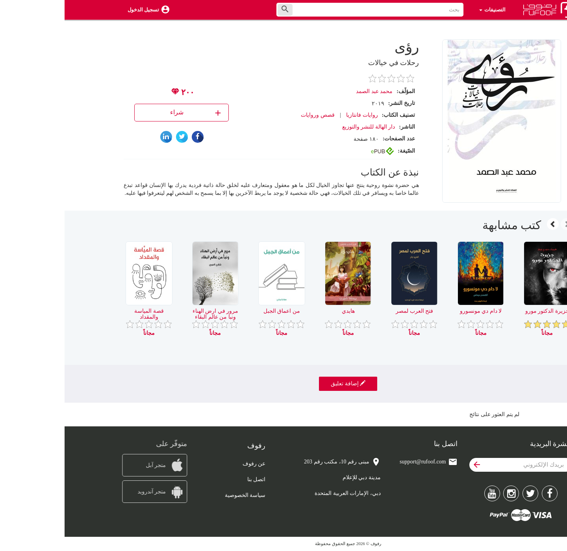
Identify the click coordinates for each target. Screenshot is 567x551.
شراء (132, 112)
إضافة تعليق (283, 383)
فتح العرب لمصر (350, 311)
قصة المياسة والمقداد (84, 314)
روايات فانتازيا (297, 115)
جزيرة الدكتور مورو (483, 311)
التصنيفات (428, 10)
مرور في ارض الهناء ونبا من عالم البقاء (151, 314)
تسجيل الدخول (78, 10)
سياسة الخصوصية (180, 495)
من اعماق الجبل (217, 311)
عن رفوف (189, 464)
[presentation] (502, 224)
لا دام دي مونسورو (416, 311)
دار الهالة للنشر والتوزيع (304, 127)
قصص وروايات (253, 115)
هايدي (283, 311)
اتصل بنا (192, 479)
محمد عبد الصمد (309, 91)
